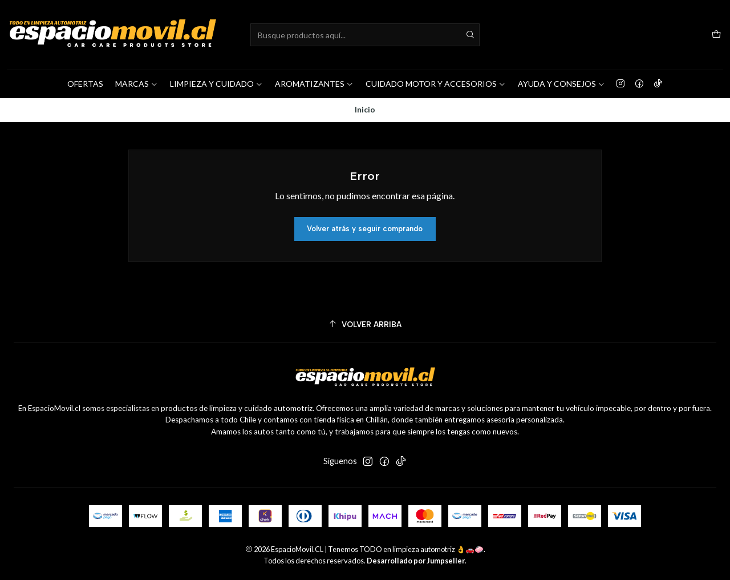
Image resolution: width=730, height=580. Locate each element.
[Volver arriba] (365, 324)
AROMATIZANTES (314, 83)
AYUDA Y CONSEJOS (561, 83)
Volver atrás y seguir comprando (365, 228)
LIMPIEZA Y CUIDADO (216, 83)
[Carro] (716, 35)
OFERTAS (85, 83)
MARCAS (136, 83)
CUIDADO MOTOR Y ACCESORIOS (436, 83)
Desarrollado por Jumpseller (416, 560)
